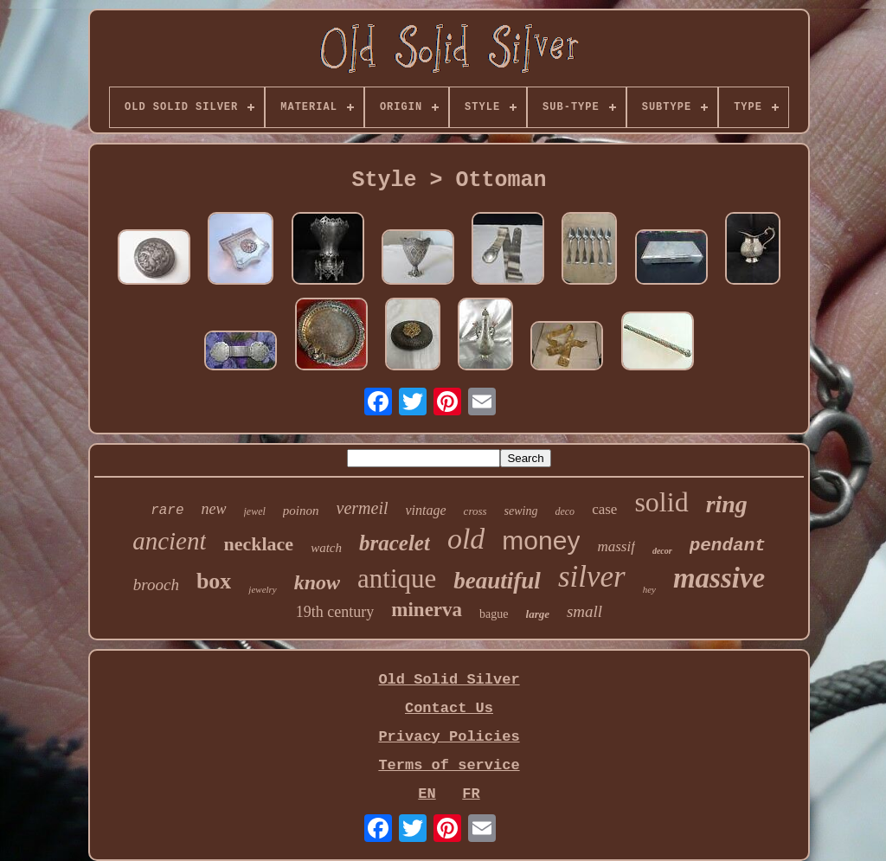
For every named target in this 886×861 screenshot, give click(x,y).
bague (493, 613)
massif (615, 546)
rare (167, 510)
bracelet (394, 543)
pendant (728, 546)
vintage (426, 510)
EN (426, 794)
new (214, 508)
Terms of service (448, 765)
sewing (521, 510)
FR (470, 794)
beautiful (497, 581)
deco (565, 511)
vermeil (362, 507)
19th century (335, 611)
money (541, 540)
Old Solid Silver (448, 679)
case (604, 509)
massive (719, 578)
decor (662, 551)
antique (396, 578)
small (584, 611)
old (466, 539)
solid (661, 501)
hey (649, 589)
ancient (169, 541)
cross (475, 510)
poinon (301, 510)
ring (727, 504)
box (213, 581)
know (317, 582)
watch (326, 548)
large (537, 613)
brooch (156, 584)
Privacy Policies (448, 737)
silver (592, 577)
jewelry (262, 589)
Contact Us (449, 708)
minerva (426, 609)
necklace (258, 544)
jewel (255, 511)
